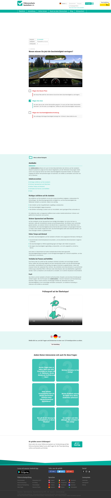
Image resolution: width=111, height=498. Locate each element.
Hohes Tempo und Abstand (37, 186)
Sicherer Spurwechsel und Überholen (40, 184)
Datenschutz (20, 492)
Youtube (89, 471)
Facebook (83, 471)
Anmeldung (31, 11)
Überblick (22, 11)
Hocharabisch (74, 487)
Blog (71, 11)
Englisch (52, 480)
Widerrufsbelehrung (28, 492)
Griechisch (73, 484)
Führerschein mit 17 (36, 480)
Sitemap (84, 484)
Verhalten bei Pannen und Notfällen (39, 188)
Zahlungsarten (85, 482)
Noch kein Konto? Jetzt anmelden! (76, 7)
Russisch (53, 482)
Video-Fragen (20, 487)
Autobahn (41, 39)
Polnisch (62, 487)
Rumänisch (73, 480)
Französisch (63, 484)
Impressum (52, 492)
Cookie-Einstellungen (60, 492)
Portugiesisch (64, 482)
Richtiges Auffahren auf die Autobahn (40, 182)
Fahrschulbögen (35, 484)
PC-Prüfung (35, 482)
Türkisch (52, 484)
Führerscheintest (21, 480)
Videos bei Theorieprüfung (23, 484)
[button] (52, 471)
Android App (85, 480)
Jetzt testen (77, 444)
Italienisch (63, 480)
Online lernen (42, 11)
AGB (48, 492)
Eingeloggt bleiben (74, 5)
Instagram (86, 471)
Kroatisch (73, 482)
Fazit (31, 191)
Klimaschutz (80, 11)
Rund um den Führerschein (58, 11)
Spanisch (53, 487)
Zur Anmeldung (55, 344)
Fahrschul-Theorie (36, 487)
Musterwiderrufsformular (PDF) (39, 492)
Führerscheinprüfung (21, 482)
